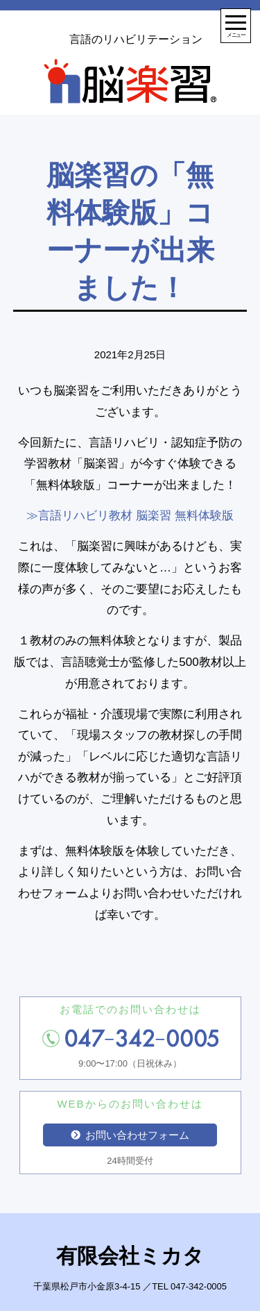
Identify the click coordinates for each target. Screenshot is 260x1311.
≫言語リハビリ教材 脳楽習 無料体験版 (129, 515)
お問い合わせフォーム (130, 1135)
